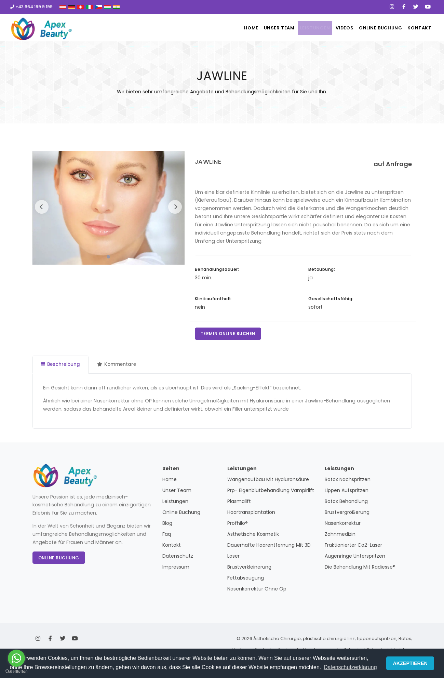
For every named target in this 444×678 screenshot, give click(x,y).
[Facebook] (404, 7)
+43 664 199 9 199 (31, 7)
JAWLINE (208, 161)
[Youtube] (428, 7)
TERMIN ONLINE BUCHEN (228, 334)
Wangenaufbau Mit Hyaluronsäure (268, 481)
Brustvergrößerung (347, 513)
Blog (167, 524)
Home (225, 28)
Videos (333, 28)
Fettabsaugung (245, 579)
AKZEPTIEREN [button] (410, 663)
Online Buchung (374, 28)
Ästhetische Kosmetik (253, 535)
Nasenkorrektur (343, 524)
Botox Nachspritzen (348, 481)
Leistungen (299, 28)
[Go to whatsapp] (16, 658)
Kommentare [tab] (118, 365)
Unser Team (258, 28)
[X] (416, 7)
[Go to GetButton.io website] (16, 671)
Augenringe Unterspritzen (355, 557)
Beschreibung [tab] (61, 365)
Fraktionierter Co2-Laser (353, 546)
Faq (166, 535)
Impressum (175, 568)
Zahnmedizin (340, 535)
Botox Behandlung (346, 503)
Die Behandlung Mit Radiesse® (360, 568)
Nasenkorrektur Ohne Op (256, 590)
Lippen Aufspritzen (346, 492)
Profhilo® (237, 524)
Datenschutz (177, 557)
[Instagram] (392, 7)
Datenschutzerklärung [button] (350, 667)
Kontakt (418, 28)
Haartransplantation (251, 513)
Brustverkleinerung (249, 568)
